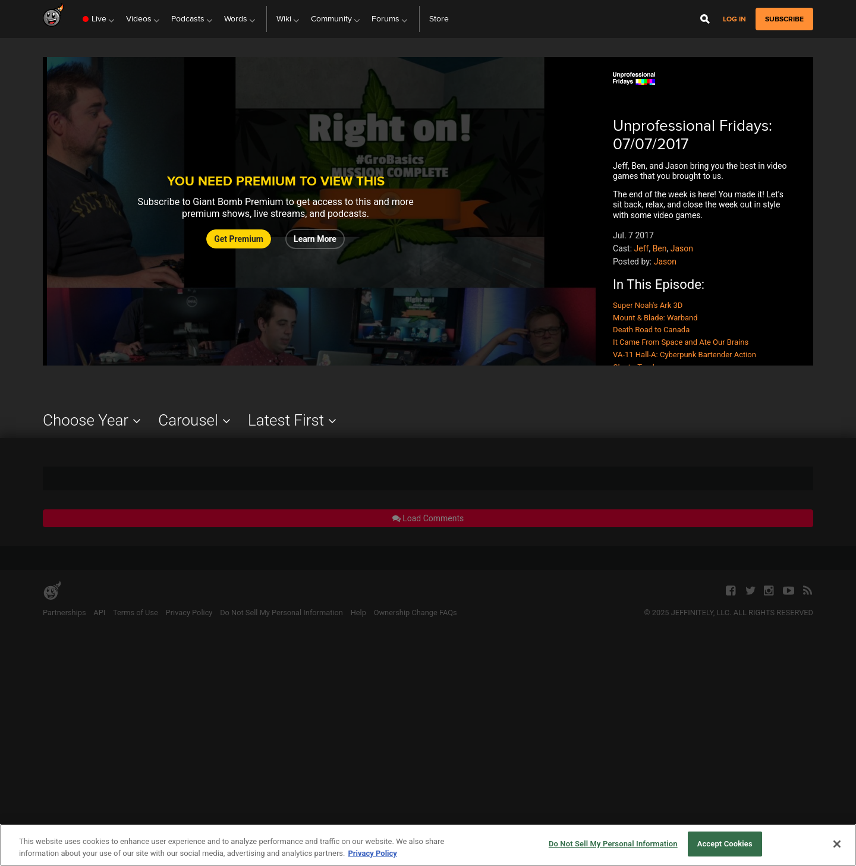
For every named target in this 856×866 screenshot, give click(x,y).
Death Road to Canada (651, 329)
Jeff (641, 248)
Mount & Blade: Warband (655, 317)
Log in (734, 19)
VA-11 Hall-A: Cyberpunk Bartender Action (684, 354)
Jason (682, 248)
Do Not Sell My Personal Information (613, 843)
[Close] (837, 844)
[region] (428, 845)
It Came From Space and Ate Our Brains (680, 342)
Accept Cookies (725, 843)
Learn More (315, 239)
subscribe (784, 19)
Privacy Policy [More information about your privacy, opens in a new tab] (372, 853)
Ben (660, 248)
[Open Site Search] (705, 19)
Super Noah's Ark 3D (647, 305)
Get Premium (238, 239)
